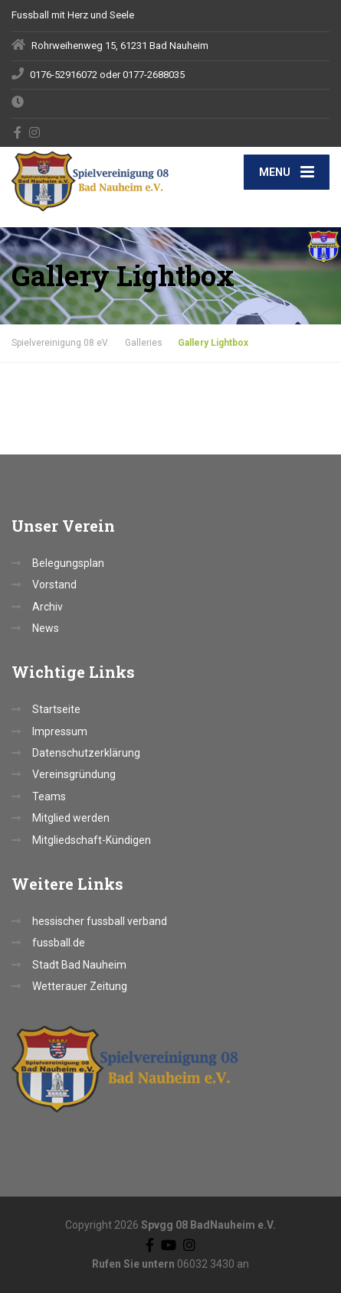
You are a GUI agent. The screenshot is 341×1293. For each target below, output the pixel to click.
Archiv (47, 607)
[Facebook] (18, 132)
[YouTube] (169, 1244)
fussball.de (58, 942)
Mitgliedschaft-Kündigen (91, 840)
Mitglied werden (71, 818)
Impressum (59, 731)
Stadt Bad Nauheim (79, 965)
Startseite (56, 709)
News (45, 628)
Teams (49, 796)
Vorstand (54, 584)
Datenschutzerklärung (86, 753)
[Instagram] (35, 132)
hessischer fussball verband (99, 921)
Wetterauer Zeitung (79, 986)
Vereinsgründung (74, 774)
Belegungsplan (68, 563)
